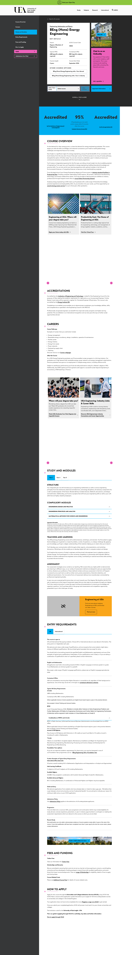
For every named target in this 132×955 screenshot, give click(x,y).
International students (19, 932)
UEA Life (101, 35)
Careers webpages (65, 306)
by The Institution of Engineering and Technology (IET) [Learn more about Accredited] (55, 127)
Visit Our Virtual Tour (88, 232)
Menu (115, 10)
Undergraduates (17, 928)
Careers (17, 27)
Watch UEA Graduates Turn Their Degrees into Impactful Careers (63, 368)
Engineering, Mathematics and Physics (61, 26)
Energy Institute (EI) (63, 256)
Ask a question (98, 81)
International (105, 10)
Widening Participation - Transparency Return (47, 941)
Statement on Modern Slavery (49, 932)
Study (78, 10)
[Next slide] (118, 915)
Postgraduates (17, 930)
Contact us (33, 936)
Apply (25, 51)
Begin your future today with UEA (60, 232)
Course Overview (20, 22)
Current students (18, 934)
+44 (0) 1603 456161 (69, 933)
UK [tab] (50, 543)
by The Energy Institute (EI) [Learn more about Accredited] (105, 127)
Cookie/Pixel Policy (45, 934)
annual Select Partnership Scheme (85, 178)
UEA (31, 928)
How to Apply (19, 47)
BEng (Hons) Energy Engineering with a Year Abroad (68, 71)
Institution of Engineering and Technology (70, 250)
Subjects (86, 10)
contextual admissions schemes (89, 594)
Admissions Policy (55, 712)
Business (32, 932)
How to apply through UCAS (55, 828)
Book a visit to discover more (79, 752)
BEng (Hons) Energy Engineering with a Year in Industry (68, 75)
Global (32, 934)
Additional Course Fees (60, 791)
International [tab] (59, 543)
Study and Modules (21, 32)
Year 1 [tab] (51, 389)
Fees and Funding (20, 42)
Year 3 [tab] (65, 389)
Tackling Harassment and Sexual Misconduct (49, 945)
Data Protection (45, 938)
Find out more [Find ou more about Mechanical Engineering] (92, 908)
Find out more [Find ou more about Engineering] (56, 908)
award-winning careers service (56, 186)
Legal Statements (45, 930)
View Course (85, 88)
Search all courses (53, 19)
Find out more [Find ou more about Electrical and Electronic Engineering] (21, 908)
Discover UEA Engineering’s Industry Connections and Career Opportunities (95, 368)
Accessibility (43, 928)
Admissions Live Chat (26, 56)
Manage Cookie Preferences (48, 936)
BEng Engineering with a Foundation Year (84, 664)
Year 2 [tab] (58, 389)
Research (95, 10)
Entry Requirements (21, 37)
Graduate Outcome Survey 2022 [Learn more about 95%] (79, 129)
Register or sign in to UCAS (90, 813)
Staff (14, 936)
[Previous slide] (14, 915)
